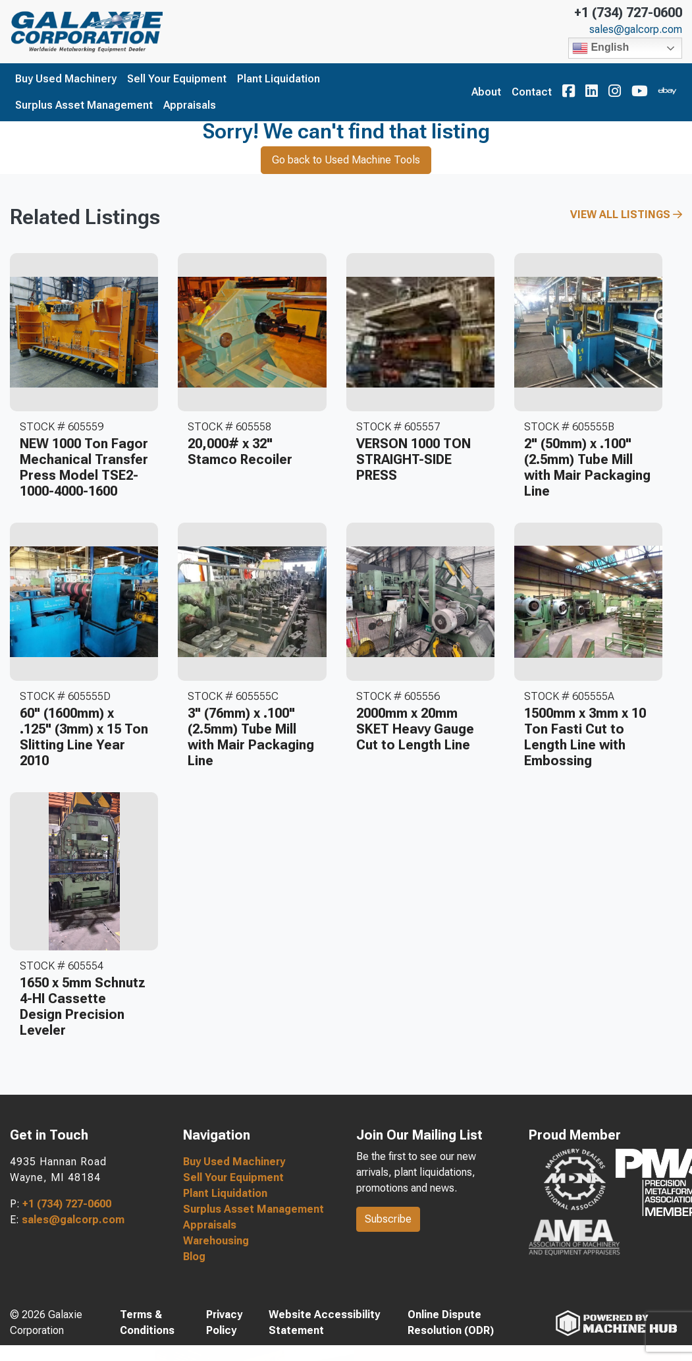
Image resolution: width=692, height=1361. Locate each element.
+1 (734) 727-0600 (628, 12)
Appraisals (189, 105)
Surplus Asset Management (84, 105)
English (600, 48)
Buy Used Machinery (66, 78)
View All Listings (626, 214)
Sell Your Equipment (176, 78)
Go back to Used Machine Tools (346, 160)
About (486, 92)
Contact (532, 92)
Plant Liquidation (278, 78)
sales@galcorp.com (635, 29)
